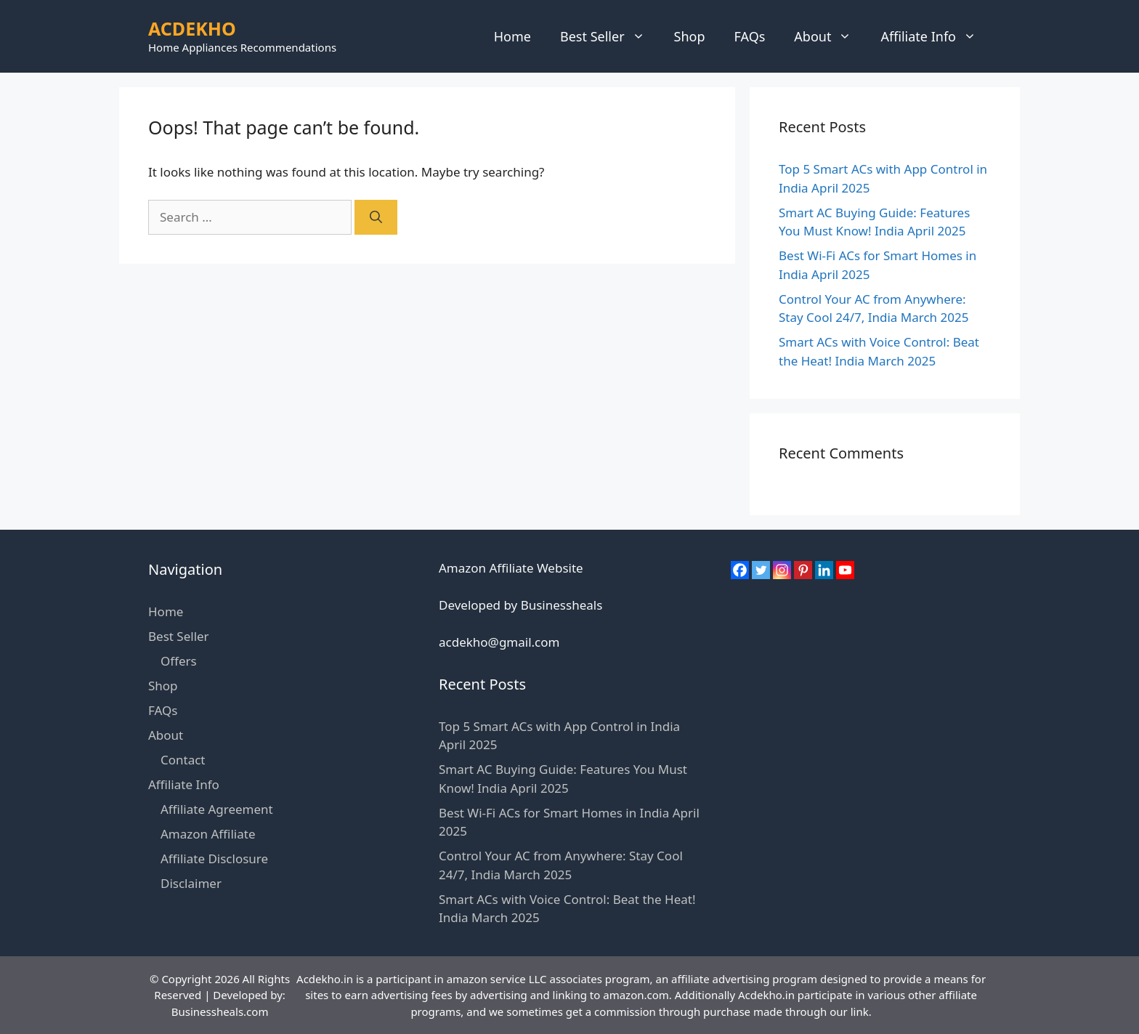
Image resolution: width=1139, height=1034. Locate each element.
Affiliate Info (935, 36)
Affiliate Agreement (217, 809)
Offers (179, 661)
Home (512, 36)
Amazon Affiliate (208, 833)
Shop (689, 36)
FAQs (750, 36)
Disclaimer (191, 883)
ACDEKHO (192, 28)
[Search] (375, 217)
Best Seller (610, 36)
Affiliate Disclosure (214, 858)
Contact (183, 759)
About (830, 36)
